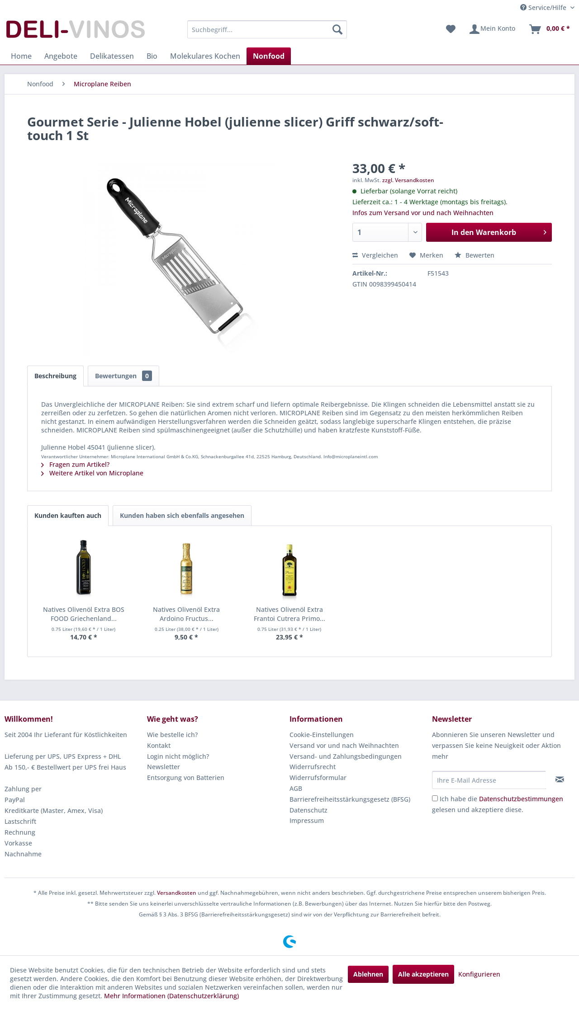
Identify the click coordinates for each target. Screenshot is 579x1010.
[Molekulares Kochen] (205, 56)
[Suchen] (337, 29)
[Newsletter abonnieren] (560, 779)
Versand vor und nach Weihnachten (344, 745)
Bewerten (474, 255)
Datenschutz (308, 810)
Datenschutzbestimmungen (521, 798)
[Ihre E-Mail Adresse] (489, 780)
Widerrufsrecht (313, 766)
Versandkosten (176, 893)
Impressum (307, 820)
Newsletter (163, 766)
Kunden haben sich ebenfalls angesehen (182, 515)
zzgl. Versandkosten (408, 180)
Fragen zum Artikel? (75, 464)
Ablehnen (368, 974)
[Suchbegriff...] (267, 29)
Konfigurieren (479, 974)
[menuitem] (267, 29)
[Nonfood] (269, 56)
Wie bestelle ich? (172, 734)
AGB (296, 788)
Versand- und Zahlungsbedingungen (346, 756)
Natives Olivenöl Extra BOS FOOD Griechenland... (83, 614)
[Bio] (152, 56)
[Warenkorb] (549, 29)
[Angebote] (61, 56)
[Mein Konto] (492, 29)
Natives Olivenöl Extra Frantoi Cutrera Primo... (289, 614)
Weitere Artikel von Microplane (92, 473)
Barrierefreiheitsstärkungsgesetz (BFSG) (350, 799)
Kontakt (159, 745)
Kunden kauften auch (67, 515)
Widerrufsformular (318, 777)
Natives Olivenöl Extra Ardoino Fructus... (186, 614)
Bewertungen (123, 376)
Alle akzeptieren (423, 974)
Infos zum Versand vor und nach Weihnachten (423, 212)
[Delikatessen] (112, 56)
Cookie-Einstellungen (322, 734)
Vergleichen (375, 255)
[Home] (21, 56)
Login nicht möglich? (178, 756)
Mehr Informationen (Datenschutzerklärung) (171, 995)
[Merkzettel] (450, 29)
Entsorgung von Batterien (185, 777)
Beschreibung (55, 375)
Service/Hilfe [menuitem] (544, 7)
